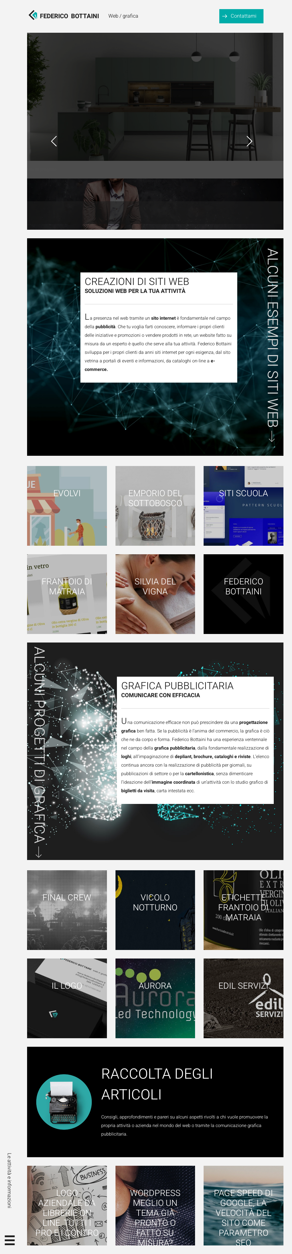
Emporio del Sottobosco (155, 499)
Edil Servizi (243, 986)
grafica (130, 16)
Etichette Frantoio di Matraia (243, 908)
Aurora (155, 986)
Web (113, 16)
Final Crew (66, 898)
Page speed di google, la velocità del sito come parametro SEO (243, 1218)
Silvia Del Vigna (155, 587)
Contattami (243, 16)
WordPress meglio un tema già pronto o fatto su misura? (155, 1218)
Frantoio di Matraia (67, 587)
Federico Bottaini (243, 587)
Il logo (67, 986)
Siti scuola (243, 494)
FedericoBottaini (69, 16)
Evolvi (67, 494)
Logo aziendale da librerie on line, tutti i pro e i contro (67, 1213)
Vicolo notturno (155, 903)
